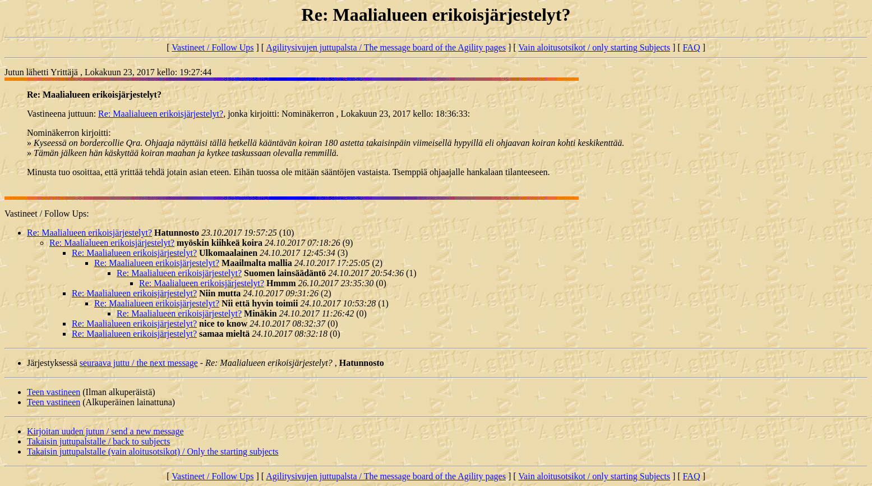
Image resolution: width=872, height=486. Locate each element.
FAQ (691, 47)
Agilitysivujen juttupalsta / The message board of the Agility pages (386, 47)
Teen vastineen (53, 392)
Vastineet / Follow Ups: (46, 213)
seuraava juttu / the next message (139, 363)
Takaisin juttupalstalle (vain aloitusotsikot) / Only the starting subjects (153, 451)
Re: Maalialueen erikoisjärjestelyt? (160, 113)
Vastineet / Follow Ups (212, 47)
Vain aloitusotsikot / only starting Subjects (594, 47)
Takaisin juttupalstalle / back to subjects (98, 441)
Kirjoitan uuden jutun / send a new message (105, 431)
